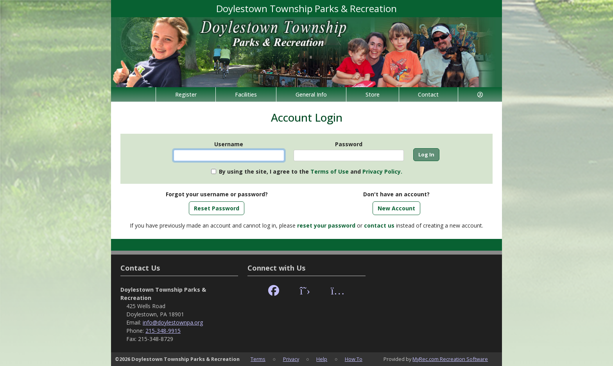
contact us (379, 225)
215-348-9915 (163, 330)
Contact (428, 94)
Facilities (246, 94)
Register (186, 94)
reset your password (326, 225)
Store (373, 94)
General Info (311, 94)
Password (348, 144)
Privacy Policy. (382, 171)
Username (228, 144)
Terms (258, 358)
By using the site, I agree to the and (310, 171)
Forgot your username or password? (217, 194)
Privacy (291, 358)
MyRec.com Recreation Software (450, 358)
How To (353, 358)
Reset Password (216, 208)
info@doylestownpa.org (173, 322)
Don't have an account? (396, 194)
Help (321, 358)
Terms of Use (329, 171)
